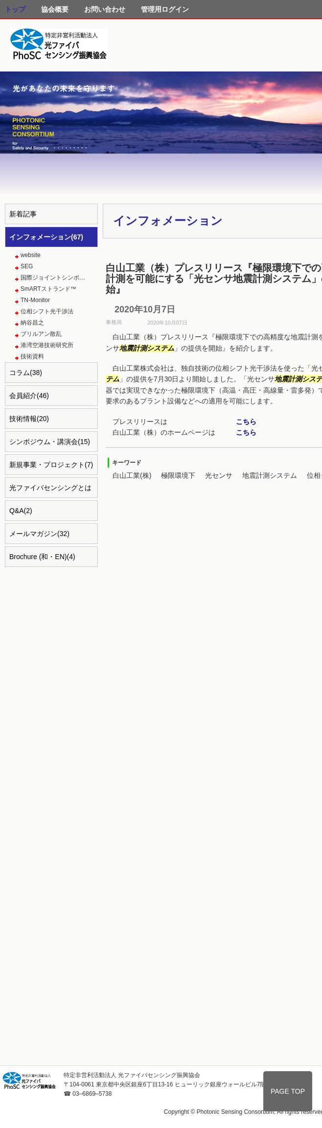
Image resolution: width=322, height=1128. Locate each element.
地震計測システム (269, 475)
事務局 (114, 322)
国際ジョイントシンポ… (53, 277)
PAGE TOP (288, 1091)
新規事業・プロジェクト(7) (51, 465)
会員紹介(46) (29, 396)
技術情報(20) (29, 419)
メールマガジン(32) (39, 534)
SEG (27, 266)
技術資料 (32, 356)
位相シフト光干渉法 (47, 311)
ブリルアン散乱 (41, 333)
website (31, 255)
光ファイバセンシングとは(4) (50, 491)
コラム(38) (25, 372)
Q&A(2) (20, 511)
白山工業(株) (132, 475)
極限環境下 (178, 475)
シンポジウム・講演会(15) (49, 442)
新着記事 (23, 214)
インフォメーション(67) (46, 237)
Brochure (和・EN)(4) (42, 557)
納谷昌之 (32, 322)
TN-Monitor (35, 300)
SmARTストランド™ (48, 288)
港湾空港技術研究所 (47, 345)
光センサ (218, 475)
